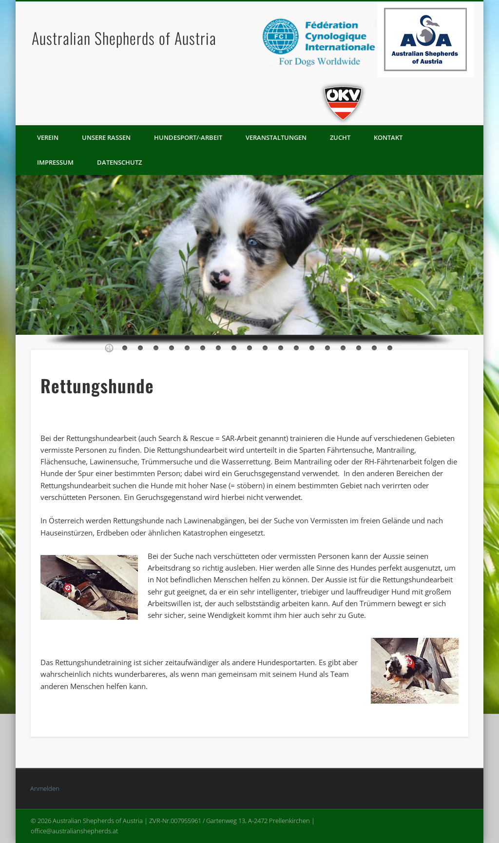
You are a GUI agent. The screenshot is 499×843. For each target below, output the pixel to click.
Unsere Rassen (106, 137)
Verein (47, 137)
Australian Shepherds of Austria (124, 37)
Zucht (340, 137)
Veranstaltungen (276, 137)
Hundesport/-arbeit (188, 137)
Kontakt (388, 137)
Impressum (55, 162)
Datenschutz (119, 162)
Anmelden (44, 788)
